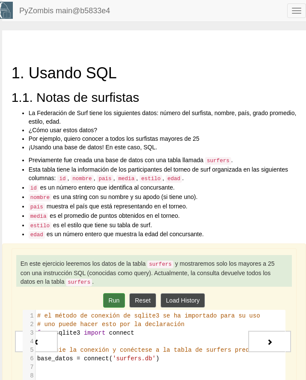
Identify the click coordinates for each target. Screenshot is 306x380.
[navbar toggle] (296, 10)
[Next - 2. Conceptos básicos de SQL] (269, 341)
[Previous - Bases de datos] (36, 341)
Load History (183, 300)
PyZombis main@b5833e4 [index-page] (64, 10)
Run (114, 300)
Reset (143, 300)
